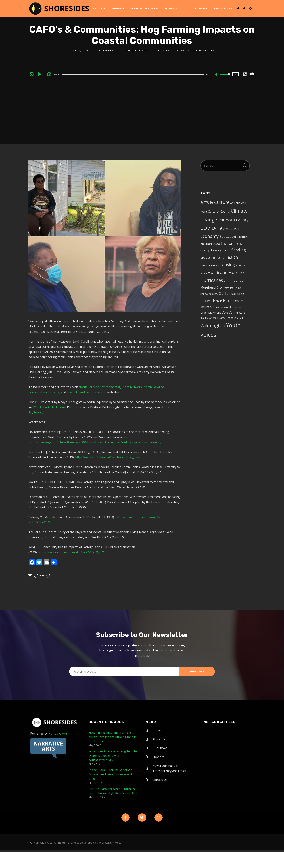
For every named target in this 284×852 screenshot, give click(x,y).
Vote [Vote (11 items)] (225, 312)
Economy (41, 575)
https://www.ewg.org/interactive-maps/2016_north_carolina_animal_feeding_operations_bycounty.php (97, 442)
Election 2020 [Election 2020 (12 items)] (210, 243)
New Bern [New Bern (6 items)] (229, 287)
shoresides (105, 50)
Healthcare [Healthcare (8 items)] (207, 265)
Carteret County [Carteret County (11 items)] (219, 211)
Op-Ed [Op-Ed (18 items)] (223, 293)
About (98, 8)
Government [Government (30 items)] (212, 257)
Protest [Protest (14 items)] (206, 300)
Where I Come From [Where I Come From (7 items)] (221, 318)
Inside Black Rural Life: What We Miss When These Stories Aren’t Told (110, 774)
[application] (133, 74)
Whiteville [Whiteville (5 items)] (239, 318)
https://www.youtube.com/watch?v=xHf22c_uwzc (107, 457)
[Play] (40, 74)
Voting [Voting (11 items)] (233, 312)
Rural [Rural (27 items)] (228, 300)
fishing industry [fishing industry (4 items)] (222, 250)
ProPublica (35, 412)
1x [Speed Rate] (235, 74)
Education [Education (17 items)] (227, 236)
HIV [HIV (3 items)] (217, 265)
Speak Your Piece (143, 8)
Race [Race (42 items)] (217, 300)
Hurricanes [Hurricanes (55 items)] (211, 280)
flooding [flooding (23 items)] (238, 249)
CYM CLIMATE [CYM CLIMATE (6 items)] (231, 229)
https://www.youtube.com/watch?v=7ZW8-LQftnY (70, 552)
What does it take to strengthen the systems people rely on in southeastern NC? (113, 755)
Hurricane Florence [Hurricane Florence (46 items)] (227, 272)
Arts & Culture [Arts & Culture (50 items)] (214, 202)
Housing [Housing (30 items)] (227, 264)
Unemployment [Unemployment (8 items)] (210, 312)
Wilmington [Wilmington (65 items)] (212, 325)
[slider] (133, 74)
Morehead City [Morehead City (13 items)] (211, 287)
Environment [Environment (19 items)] (231, 243)
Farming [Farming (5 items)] (204, 250)
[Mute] (217, 74)
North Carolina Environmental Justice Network (110, 387)
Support (201, 8)
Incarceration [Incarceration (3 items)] (230, 281)
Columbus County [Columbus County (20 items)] (233, 220)
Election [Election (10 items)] (242, 237)
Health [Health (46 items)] (231, 257)
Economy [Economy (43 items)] (209, 236)
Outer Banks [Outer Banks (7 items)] (237, 293)
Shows (116, 8)
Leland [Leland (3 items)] (240, 281)
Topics (169, 8)
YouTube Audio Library (50, 407)
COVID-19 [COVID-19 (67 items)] (211, 228)
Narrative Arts (58, 734)
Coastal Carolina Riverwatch (86, 392)
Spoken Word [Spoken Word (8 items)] (222, 307)
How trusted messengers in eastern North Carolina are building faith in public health (113, 737)
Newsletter (223, 8)
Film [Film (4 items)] (212, 250)
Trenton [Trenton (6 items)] (236, 307)
